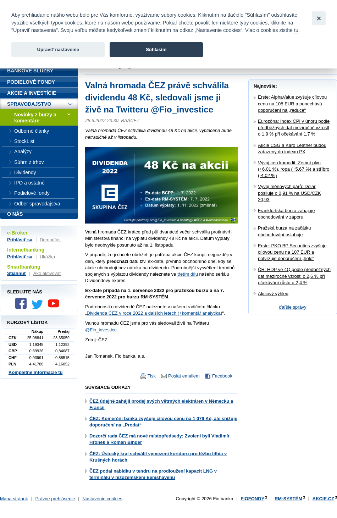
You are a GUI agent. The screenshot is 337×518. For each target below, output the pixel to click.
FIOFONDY (252, 498)
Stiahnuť (16, 273)
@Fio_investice (101, 329)
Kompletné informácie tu (35, 372)
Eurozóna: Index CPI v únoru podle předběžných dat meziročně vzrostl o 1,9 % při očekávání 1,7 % (294, 128)
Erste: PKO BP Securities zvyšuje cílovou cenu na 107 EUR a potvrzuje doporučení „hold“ (292, 252)
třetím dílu (187, 274)
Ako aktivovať (47, 273)
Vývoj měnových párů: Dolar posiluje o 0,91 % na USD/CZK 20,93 (289, 193)
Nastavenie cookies (102, 498)
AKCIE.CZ (323, 498)
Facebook (222, 376)
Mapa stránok (14, 498)
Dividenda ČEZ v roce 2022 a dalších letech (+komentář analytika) (154, 313)
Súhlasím (156, 49)
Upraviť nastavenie (58, 49)
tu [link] (296, 30)
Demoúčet (50, 239)
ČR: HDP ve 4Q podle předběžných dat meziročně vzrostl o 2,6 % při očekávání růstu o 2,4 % (294, 276)
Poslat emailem (184, 376)
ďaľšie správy (292, 307)
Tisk (152, 376)
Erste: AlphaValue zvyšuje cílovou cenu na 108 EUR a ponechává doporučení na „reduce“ (292, 103)
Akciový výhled (273, 293)
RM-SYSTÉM (288, 498)
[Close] (319, 18)
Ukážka (47, 256)
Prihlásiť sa (19, 239)
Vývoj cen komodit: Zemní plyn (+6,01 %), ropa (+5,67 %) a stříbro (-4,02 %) (294, 169)
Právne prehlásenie (55, 498)
